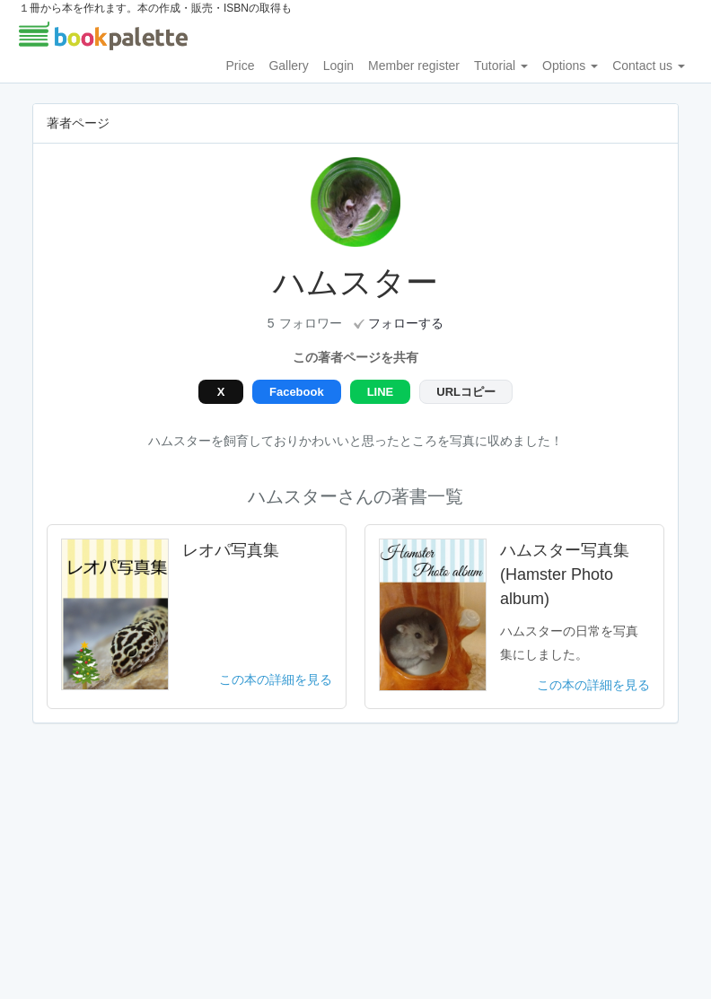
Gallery (288, 65)
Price (240, 65)
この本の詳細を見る (275, 679)
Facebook (296, 392)
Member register (414, 65)
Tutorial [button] (501, 65)
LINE (380, 392)
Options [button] (570, 65)
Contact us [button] (648, 65)
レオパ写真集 (230, 550)
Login (338, 65)
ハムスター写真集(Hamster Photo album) (564, 574)
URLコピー (466, 392)
